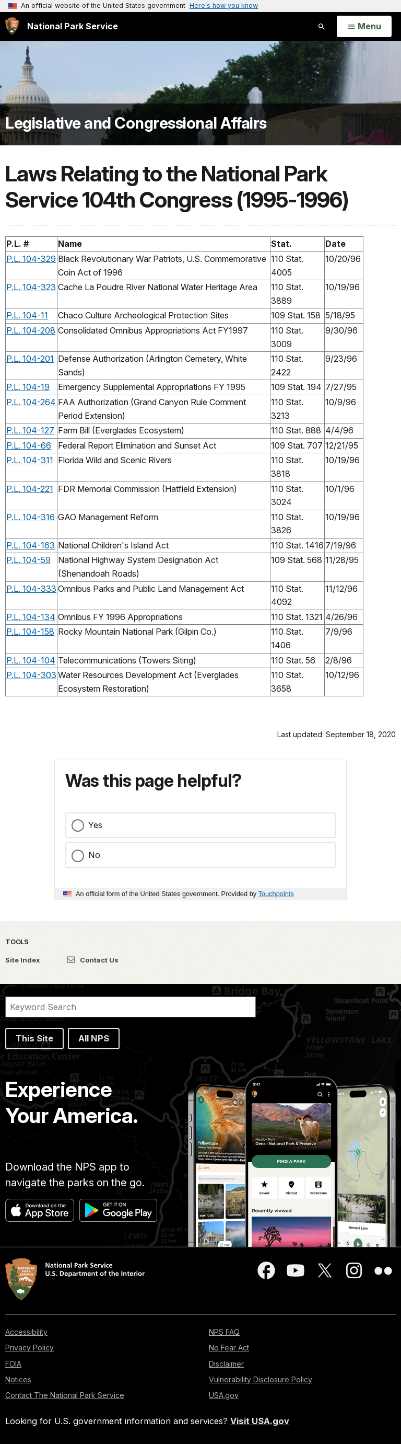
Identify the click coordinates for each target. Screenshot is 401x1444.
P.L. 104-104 (30, 660)
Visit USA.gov (259, 1421)
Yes (95, 825)
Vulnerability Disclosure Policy (260, 1379)
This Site (34, 1038)
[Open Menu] (364, 27)
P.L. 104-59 (28, 560)
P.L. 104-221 (29, 489)
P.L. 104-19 (28, 387)
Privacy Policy (29, 1347)
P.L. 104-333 (31, 588)
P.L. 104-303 (31, 675)
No (94, 855)
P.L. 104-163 (30, 545)
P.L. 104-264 (31, 402)
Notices (18, 1379)
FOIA (13, 1363)
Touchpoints (276, 894)
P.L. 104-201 (30, 358)
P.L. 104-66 (28, 445)
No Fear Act (229, 1347)
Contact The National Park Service (64, 1395)
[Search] (130, 1006)
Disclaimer (226, 1363)
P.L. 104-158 (30, 631)
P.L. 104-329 (31, 259)
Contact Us (93, 960)
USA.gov (224, 1395)
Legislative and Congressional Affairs (136, 122)
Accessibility (26, 1331)
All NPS (93, 1038)
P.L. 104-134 (30, 617)
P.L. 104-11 (27, 315)
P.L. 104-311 (29, 460)
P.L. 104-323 (31, 287)
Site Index (22, 960)
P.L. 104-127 (30, 430)
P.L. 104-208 (30, 330)
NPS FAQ (224, 1331)
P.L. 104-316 (30, 517)
